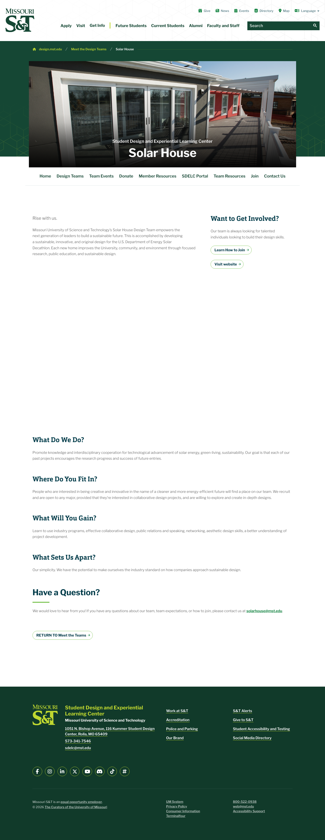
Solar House (125, 49)
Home (45, 176)
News (222, 11)
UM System (174, 802)
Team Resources (229, 176)
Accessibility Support (249, 811)
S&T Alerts (242, 711)
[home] (19, 20)
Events (241, 11)
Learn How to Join (229, 250)
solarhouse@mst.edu (264, 611)
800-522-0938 (245, 802)
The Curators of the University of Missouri (76, 807)
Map (284, 11)
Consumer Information (183, 811)
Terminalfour (175, 816)
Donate (126, 176)
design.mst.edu (50, 49)
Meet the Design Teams (89, 49)
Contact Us (275, 176)
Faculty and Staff (223, 25)
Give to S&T (243, 720)
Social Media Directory (252, 738)
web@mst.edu (243, 806)
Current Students (167, 25)
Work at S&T (177, 711)
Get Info (97, 25)
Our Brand (175, 738)
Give (204, 11)
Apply (66, 25)
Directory (264, 11)
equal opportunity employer (81, 802)
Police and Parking (182, 729)
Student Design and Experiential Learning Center (162, 141)
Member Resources (157, 176)
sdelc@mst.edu (78, 748)
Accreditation (178, 720)
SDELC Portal (195, 176)
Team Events (101, 176)
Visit (80, 25)
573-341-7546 (78, 741)
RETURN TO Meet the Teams (61, 635)
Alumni (195, 25)
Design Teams (70, 176)
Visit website (225, 264)
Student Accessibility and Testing (261, 729)
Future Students (131, 25)
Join (255, 176)
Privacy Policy (176, 806)
